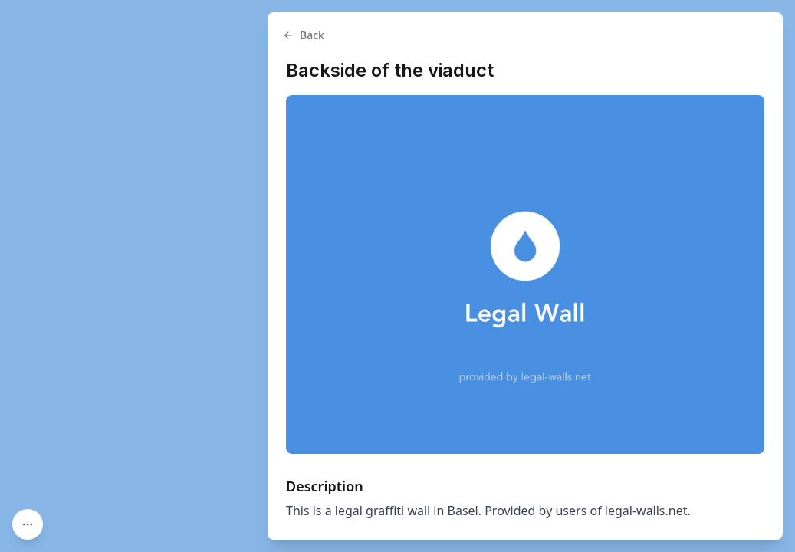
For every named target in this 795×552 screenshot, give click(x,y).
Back (303, 35)
